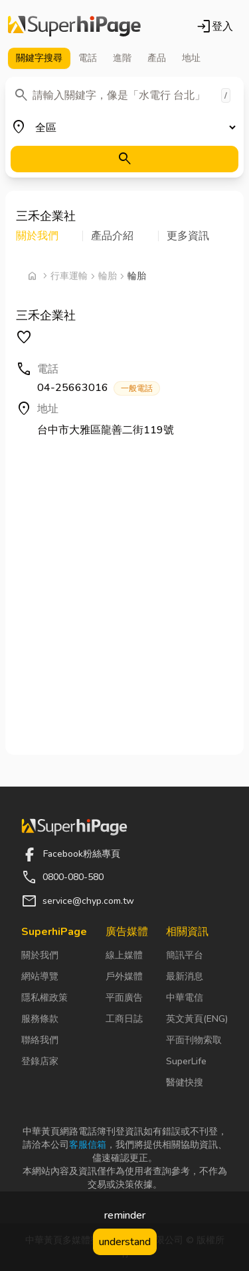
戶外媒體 (124, 976)
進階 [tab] (122, 58)
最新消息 (184, 976)
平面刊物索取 (194, 1040)
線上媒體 (124, 955)
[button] (49, 236)
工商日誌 (124, 1019)
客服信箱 (87, 1144)
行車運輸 (69, 276)
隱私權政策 (44, 997)
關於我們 (39, 955)
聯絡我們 (39, 1040)
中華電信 (184, 997)
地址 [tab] (191, 58)
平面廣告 (124, 997)
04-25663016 (98, 388)
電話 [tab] (87, 58)
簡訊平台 (184, 955)
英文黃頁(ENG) (197, 1019)
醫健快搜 (184, 1082)
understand (125, 1242)
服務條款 (39, 1019)
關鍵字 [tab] (39, 58)
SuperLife (186, 1061)
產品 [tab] (156, 58)
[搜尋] (124, 159)
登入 (214, 26)
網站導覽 (39, 976)
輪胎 (107, 276)
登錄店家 (39, 1061)
